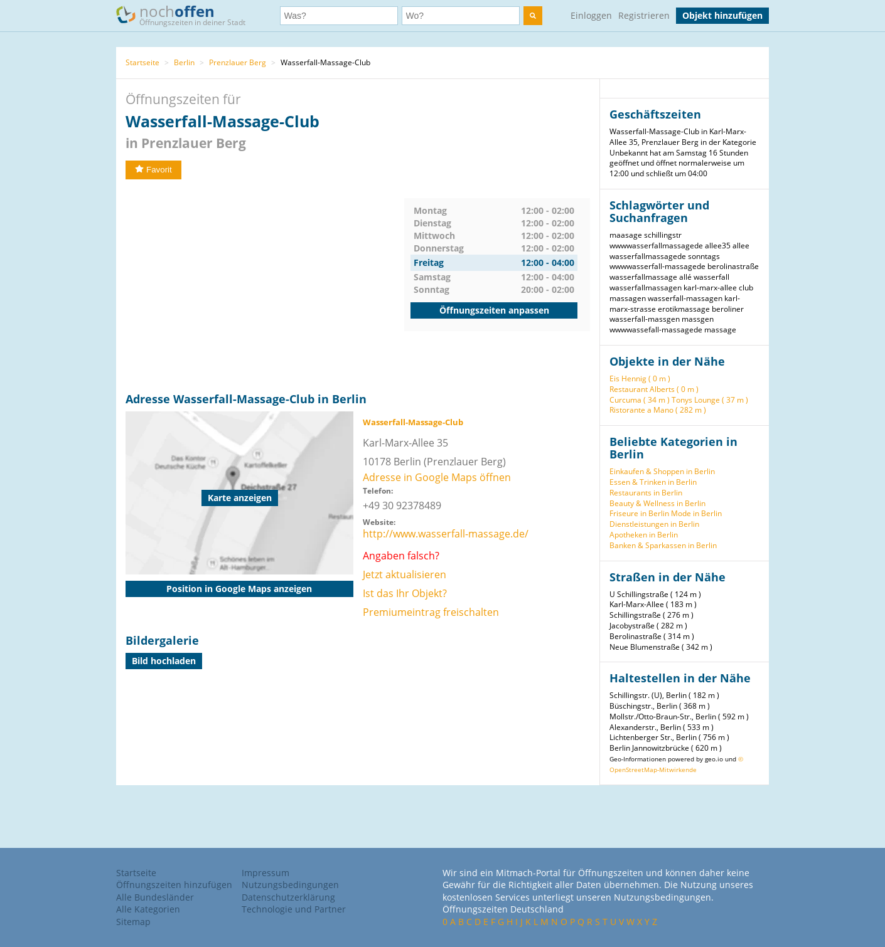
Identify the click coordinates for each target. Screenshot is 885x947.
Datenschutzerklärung (288, 897)
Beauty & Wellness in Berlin (657, 503)
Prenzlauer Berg (237, 62)
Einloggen (591, 15)
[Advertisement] (265, 286)
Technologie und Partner (294, 909)
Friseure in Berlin (639, 513)
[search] (532, 15)
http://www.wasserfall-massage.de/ (445, 534)
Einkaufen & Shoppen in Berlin (662, 471)
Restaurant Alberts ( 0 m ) (654, 389)
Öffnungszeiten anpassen (494, 310)
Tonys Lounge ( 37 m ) (710, 399)
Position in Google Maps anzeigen (239, 589)
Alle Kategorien (148, 909)
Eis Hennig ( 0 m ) (639, 378)
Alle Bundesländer (155, 897)
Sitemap (133, 922)
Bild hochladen (164, 661)
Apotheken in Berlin (643, 534)
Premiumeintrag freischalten (431, 612)
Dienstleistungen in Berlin (654, 524)
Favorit (153, 169)
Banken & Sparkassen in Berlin (663, 545)
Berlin (184, 62)
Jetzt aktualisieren (404, 574)
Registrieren (644, 15)
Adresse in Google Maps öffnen (437, 477)
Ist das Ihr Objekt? (405, 593)
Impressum (265, 873)
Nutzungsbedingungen (290, 885)
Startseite (142, 62)
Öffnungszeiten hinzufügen (174, 885)
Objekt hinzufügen (722, 15)
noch (186, 15)
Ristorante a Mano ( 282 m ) (657, 410)
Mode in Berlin (696, 513)
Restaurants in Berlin (645, 492)
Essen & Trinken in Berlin (653, 482)
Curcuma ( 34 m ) (639, 399)
